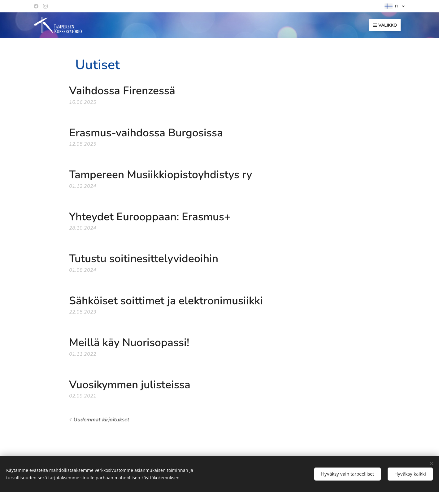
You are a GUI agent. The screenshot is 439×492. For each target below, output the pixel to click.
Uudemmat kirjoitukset (101, 419)
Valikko (385, 25)
